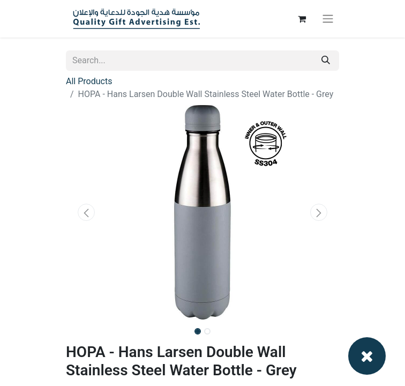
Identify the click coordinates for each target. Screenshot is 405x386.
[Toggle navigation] (328, 19)
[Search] (325, 60)
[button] (86, 212)
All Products (89, 81)
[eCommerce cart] (301, 18)
